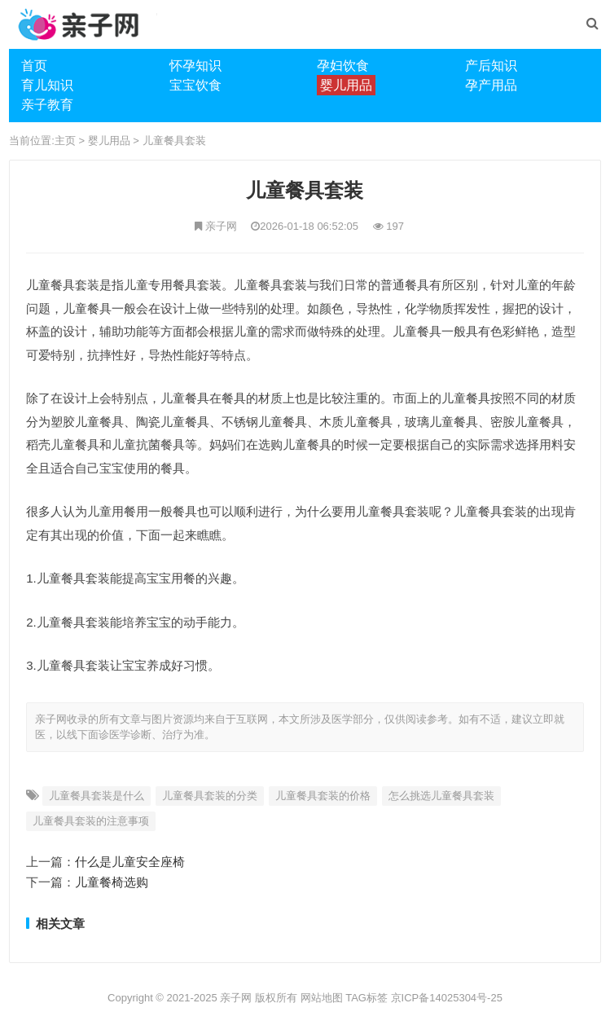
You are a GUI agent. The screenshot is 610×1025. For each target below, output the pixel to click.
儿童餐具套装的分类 (209, 796)
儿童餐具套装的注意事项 (91, 821)
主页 (65, 140)
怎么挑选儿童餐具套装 (441, 796)
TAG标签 (366, 998)
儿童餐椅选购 (111, 882)
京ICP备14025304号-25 (446, 998)
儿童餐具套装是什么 (96, 796)
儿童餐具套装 (174, 140)
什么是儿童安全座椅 (130, 862)
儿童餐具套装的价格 (323, 796)
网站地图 (322, 998)
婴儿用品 (109, 140)
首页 (34, 66)
